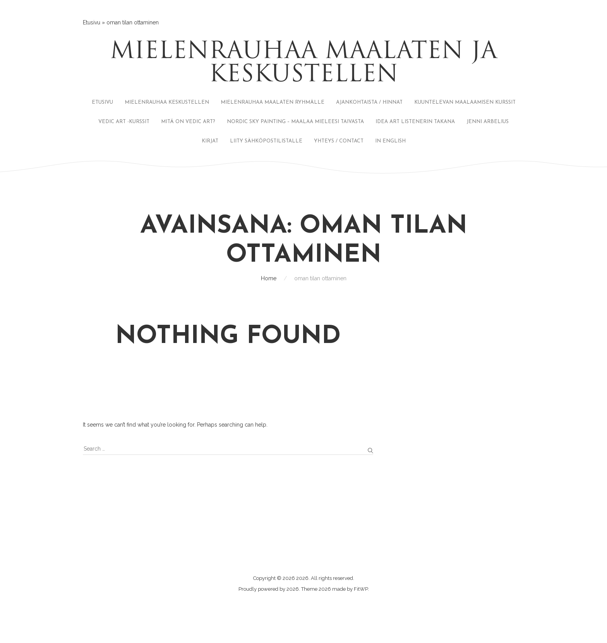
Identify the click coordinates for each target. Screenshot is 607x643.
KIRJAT (210, 141)
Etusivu (91, 22)
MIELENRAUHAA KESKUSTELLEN (167, 102)
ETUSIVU (102, 102)
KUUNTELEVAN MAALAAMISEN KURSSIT (465, 102)
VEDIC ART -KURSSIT (123, 121)
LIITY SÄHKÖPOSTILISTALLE (266, 141)
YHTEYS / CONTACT (339, 141)
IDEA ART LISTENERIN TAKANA (415, 121)
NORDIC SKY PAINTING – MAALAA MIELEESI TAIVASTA (295, 121)
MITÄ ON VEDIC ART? (188, 121)
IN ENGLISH (390, 141)
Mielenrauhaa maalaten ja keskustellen (303, 64)
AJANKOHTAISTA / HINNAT (369, 102)
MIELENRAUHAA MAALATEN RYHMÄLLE (272, 102)
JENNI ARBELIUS (487, 121)
